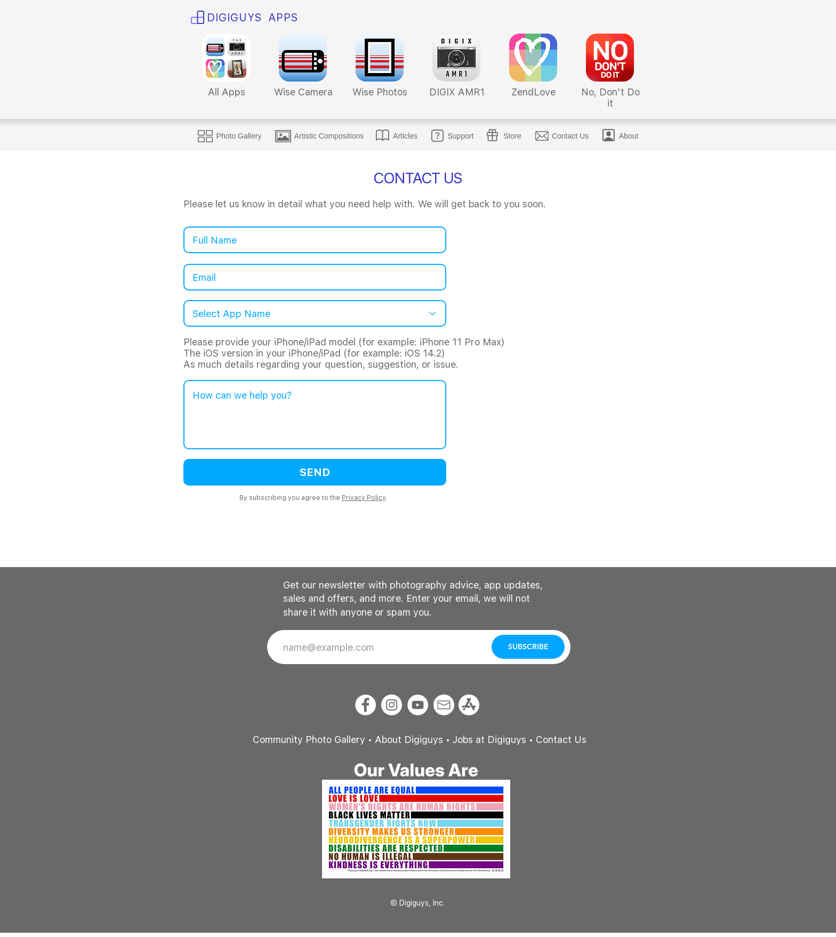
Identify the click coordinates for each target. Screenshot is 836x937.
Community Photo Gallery (309, 739)
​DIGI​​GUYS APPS (252, 17)
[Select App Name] (314, 313)
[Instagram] (391, 704)
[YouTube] (417, 704)
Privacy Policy (363, 498)
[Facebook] (365, 704)
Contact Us (561, 739)
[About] (628, 136)
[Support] (460, 136)
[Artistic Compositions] (329, 136)
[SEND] (314, 472)
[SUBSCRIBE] (528, 647)
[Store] (512, 136)
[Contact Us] (570, 136)
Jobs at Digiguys (489, 739)
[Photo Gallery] (239, 136)
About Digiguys (409, 739)
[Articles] (405, 136)
